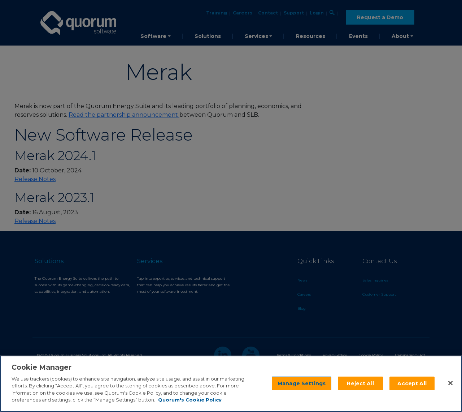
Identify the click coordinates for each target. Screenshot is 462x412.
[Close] (450, 383)
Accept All (411, 383)
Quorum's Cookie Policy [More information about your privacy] (190, 400)
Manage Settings (302, 383)
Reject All (360, 383)
